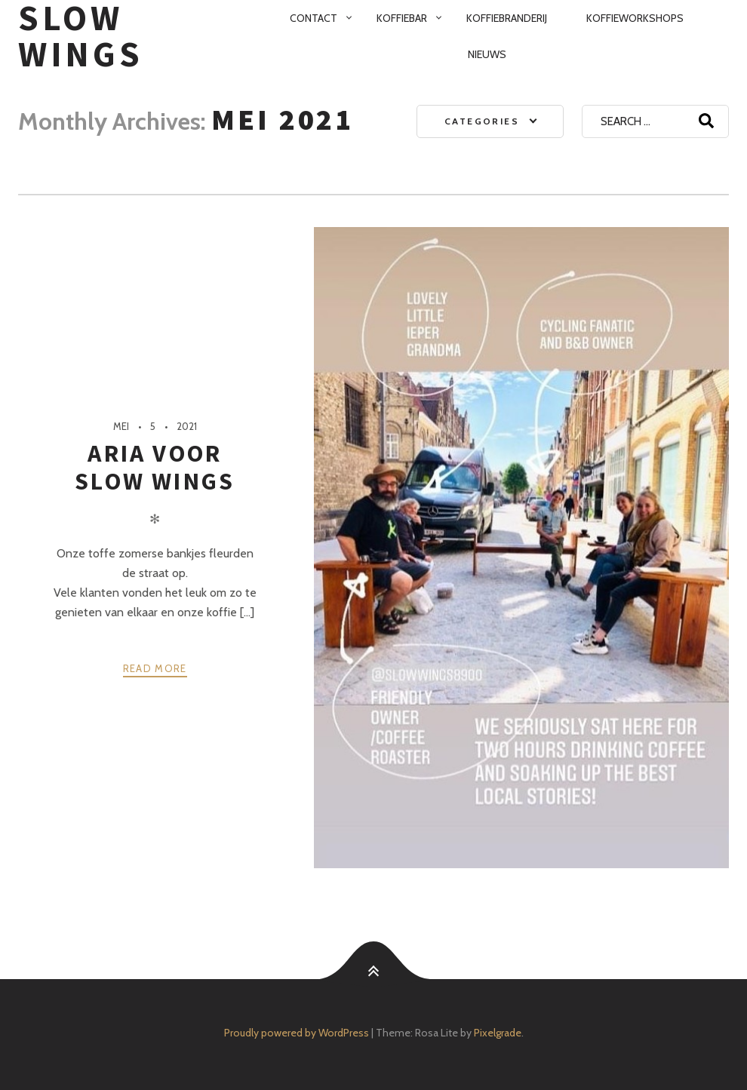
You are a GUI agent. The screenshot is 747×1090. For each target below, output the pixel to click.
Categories (481, 121)
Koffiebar (402, 18)
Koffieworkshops (635, 18)
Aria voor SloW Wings (155, 467)
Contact (313, 18)
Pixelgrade (497, 1032)
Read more (155, 668)
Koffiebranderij (506, 18)
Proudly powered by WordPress (296, 1032)
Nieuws (487, 54)
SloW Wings (80, 36)
